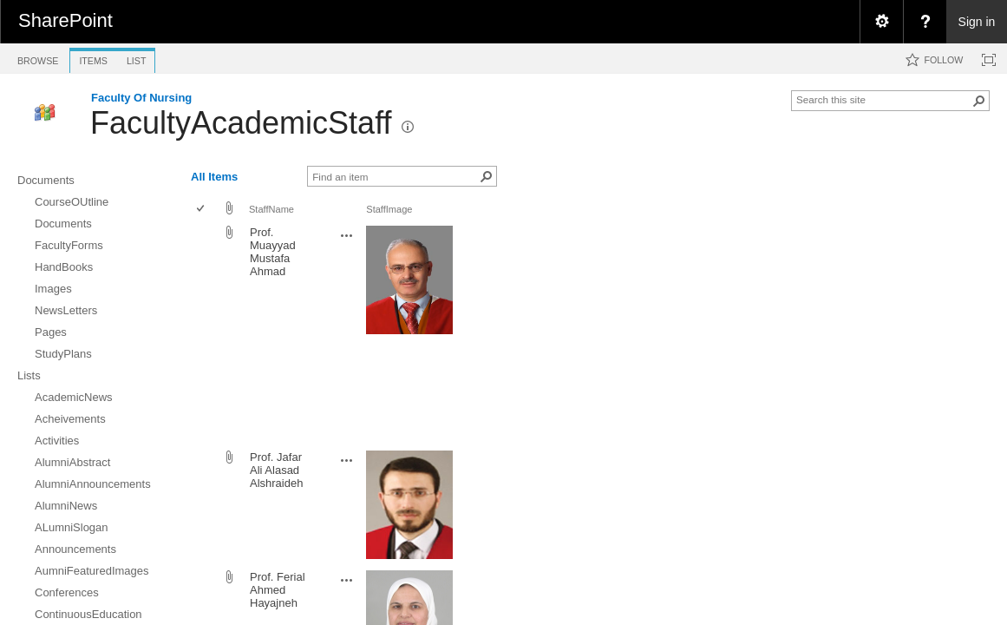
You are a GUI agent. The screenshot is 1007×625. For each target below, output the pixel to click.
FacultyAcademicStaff (240, 123)
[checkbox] (202, 209)
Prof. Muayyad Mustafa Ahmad (273, 252)
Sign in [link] (977, 22)
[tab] (38, 57)
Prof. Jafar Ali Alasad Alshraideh (276, 470)
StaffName (271, 209)
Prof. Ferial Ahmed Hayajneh (277, 589)
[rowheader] (205, 333)
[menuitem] (881, 21)
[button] (979, 100)
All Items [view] (214, 176)
